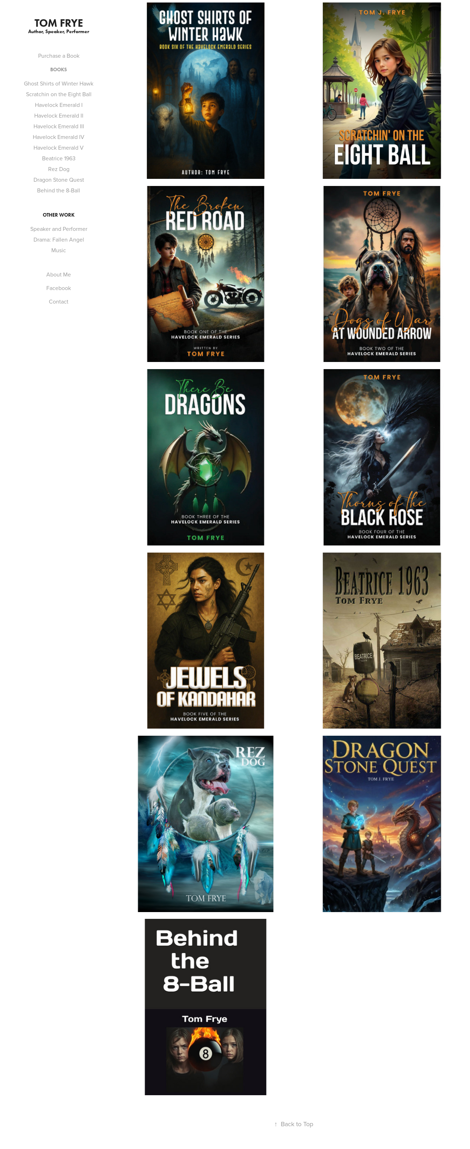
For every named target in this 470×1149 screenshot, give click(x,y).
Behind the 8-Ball (58, 190)
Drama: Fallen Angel (58, 239)
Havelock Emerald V (58, 147)
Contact (58, 301)
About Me (58, 274)
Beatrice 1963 (59, 158)
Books (58, 70)
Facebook (58, 288)
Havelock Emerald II (58, 115)
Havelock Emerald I (59, 105)
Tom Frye (59, 23)
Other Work (58, 215)
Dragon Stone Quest (58, 179)
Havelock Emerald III (58, 126)
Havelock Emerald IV (58, 137)
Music (58, 250)
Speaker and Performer (58, 229)
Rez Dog (58, 169)
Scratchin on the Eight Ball (59, 94)
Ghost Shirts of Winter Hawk (58, 83)
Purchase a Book (58, 55)
